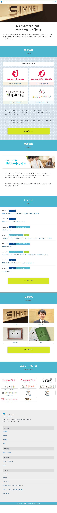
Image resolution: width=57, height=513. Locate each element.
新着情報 (5, 485)
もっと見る (28, 282)
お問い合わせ (7, 489)
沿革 (4, 449)
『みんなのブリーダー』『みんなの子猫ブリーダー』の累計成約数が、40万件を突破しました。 (25, 255)
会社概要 (5, 440)
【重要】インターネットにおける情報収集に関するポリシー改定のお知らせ (20, 214)
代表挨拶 (5, 436)
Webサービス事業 (8, 458)
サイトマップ (7, 502)
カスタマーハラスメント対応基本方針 (16, 498)
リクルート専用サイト (9, 467)
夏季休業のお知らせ (7, 247)
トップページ (7, 480)
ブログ (5, 471)
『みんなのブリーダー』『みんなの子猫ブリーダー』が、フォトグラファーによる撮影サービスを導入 (27, 239)
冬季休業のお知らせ (7, 231)
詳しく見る (28, 132)
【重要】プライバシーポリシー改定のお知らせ (13, 222)
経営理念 (5, 444)
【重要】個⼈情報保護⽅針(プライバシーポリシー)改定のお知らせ (18, 264)
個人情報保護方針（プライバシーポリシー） (16, 493)
